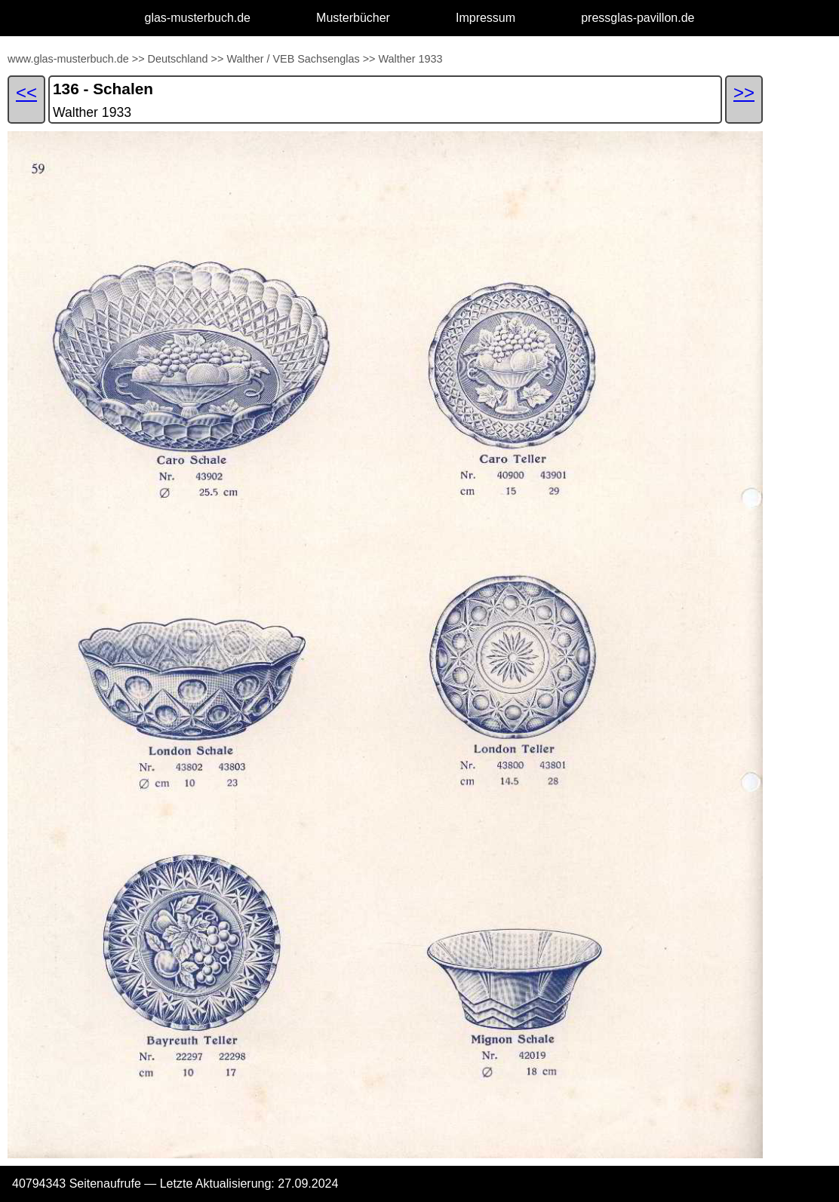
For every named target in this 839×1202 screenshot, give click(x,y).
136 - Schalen (103, 88)
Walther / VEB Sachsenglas (292, 59)
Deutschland (178, 59)
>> (138, 59)
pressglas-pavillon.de (637, 17)
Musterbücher (353, 17)
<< (26, 92)
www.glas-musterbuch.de (68, 59)
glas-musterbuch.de (198, 17)
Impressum (485, 17)
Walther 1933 (410, 59)
